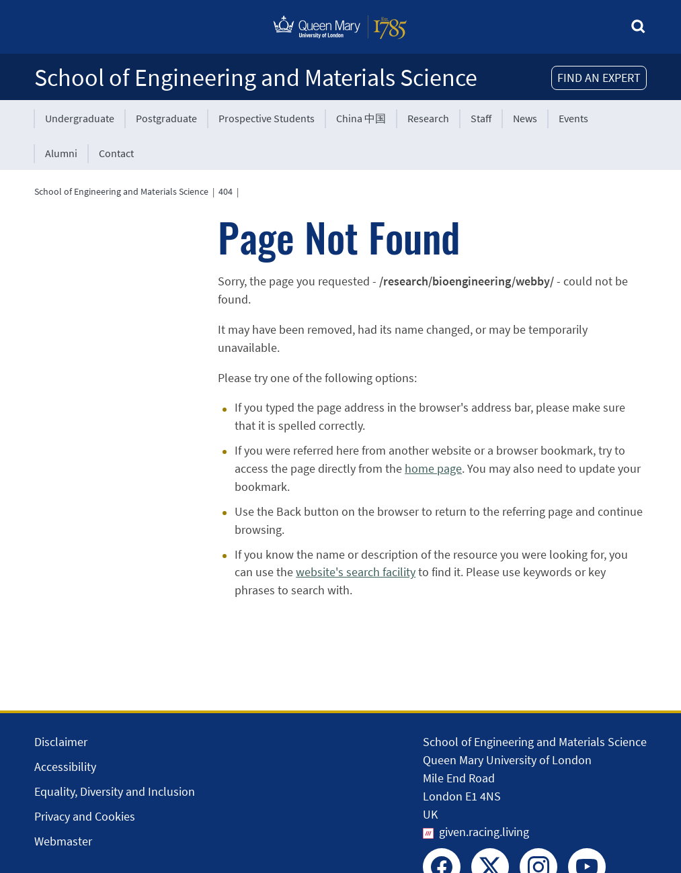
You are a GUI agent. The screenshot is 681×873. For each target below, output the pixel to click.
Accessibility (65, 766)
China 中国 (361, 118)
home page (433, 468)
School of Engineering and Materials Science (255, 77)
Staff (481, 118)
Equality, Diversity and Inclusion (114, 791)
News (525, 118)
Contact (116, 153)
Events (573, 118)
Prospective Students (266, 118)
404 (225, 191)
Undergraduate (79, 118)
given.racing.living (484, 831)
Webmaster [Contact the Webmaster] (63, 841)
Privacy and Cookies (84, 816)
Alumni (61, 153)
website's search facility (355, 572)
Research (428, 118)
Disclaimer (60, 741)
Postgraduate (166, 118)
